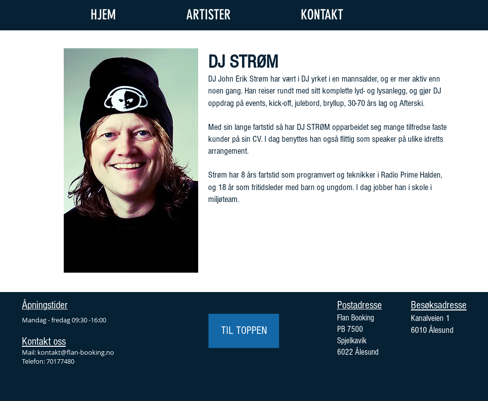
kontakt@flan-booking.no (75, 352)
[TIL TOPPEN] (243, 330)
